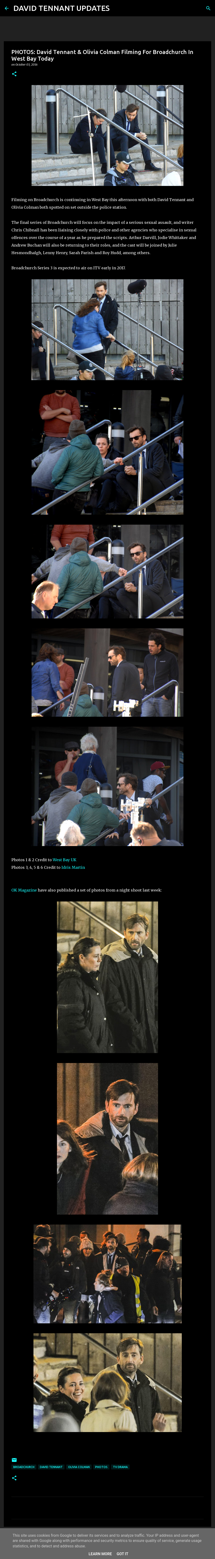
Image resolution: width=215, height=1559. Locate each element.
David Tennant (51, 1467)
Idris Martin (73, 867)
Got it (122, 1554)
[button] (14, 74)
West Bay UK (64, 859)
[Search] (116, 8)
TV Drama (120, 1467)
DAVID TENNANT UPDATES (61, 8)
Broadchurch (23, 1467)
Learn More (100, 1554)
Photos (101, 1467)
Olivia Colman (79, 1467)
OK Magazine (24, 890)
